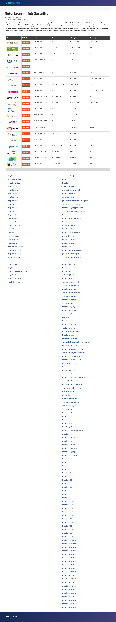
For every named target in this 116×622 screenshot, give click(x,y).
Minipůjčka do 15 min (14, 275)
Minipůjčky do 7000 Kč (68, 561)
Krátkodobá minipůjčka (68, 176)
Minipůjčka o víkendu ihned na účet (72, 356)
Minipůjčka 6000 (13, 193)
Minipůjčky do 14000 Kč (68, 586)
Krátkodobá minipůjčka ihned (70, 331)
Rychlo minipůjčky (67, 314)
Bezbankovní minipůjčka (69, 338)
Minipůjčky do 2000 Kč (68, 544)
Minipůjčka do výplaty (14, 225)
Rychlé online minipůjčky (69, 239)
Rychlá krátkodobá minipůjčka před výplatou (75, 342)
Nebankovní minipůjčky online (70, 282)
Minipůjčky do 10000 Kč (68, 572)
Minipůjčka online (66, 441)
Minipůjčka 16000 (67, 522)
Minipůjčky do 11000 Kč (68, 575)
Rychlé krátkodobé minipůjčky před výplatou (75, 201)
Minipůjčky (64, 183)
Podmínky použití (11, 616)
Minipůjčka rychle (66, 427)
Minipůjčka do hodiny (14, 278)
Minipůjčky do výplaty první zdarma (72, 349)
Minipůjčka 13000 (67, 512)
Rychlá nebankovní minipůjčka (70, 345)
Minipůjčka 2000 (66, 469)
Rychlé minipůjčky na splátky (70, 225)
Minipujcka (64, 462)
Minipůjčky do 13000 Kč (68, 582)
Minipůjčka (64, 459)
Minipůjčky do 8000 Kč (68, 565)
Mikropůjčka (11, 229)
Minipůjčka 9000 (13, 204)
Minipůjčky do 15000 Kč (68, 589)
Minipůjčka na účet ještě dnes (70, 367)
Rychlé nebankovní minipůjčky (70, 204)
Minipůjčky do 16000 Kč (68, 593)
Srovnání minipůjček (14, 239)
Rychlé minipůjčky (67, 303)
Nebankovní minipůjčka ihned (70, 402)
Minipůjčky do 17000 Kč (68, 596)
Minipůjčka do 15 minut (68, 321)
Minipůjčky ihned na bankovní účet (72, 250)
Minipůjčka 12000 (67, 508)
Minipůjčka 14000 (67, 515)
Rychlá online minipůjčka (69, 374)
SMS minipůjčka (66, 395)
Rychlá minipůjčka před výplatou (71, 384)
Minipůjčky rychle (66, 246)
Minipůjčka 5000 (13, 190)
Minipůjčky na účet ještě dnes (70, 232)
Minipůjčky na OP (66, 222)
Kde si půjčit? (12, 232)
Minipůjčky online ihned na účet (71, 218)
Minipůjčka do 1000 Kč (68, 540)
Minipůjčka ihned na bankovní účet (72, 430)
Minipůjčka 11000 (67, 505)
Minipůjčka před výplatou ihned (17, 271)
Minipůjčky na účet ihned (69, 229)
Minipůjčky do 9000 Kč (68, 568)
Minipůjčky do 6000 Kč (68, 558)
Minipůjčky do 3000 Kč (68, 547)
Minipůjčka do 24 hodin (15, 254)
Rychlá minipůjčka (67, 409)
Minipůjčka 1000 (66, 466)
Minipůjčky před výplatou (69, 310)
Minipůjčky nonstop (67, 243)
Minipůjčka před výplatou (69, 455)
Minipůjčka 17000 (67, 526)
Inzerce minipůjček (13, 236)
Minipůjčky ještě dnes (14, 183)
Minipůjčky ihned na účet (69, 300)
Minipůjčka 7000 (13, 197)
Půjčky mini (65, 317)
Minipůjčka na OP (66, 416)
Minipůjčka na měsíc (14, 268)
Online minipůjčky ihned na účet (71, 261)
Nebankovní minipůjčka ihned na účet (73, 353)
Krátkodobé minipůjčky (68, 391)
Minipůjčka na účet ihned (69, 420)
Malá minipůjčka (13, 218)
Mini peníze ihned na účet (69, 363)
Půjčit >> (26, 42)
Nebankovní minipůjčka (68, 406)
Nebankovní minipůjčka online (70, 285)
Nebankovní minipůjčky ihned (70, 292)
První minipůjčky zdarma (69, 275)
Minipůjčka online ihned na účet (71, 360)
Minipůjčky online (66, 278)
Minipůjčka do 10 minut (68, 324)
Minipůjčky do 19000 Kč (68, 604)
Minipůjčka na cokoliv (68, 434)
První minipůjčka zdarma (69, 399)
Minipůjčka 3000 (66, 476)
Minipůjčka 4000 (13, 186)
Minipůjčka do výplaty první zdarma (72, 208)
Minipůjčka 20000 (13, 215)
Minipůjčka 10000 (13, 208)
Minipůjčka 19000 (67, 533)
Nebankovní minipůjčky (68, 296)
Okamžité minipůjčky (68, 186)
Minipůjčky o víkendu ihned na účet (72, 215)
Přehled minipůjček (14, 261)
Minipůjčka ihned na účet (15, 246)
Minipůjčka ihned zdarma (69, 437)
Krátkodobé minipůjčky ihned (70, 190)
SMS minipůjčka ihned (68, 370)
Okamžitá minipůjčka (14, 179)
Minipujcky (64, 179)
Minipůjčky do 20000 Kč (68, 607)
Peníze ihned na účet (14, 222)
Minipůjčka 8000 (13, 201)
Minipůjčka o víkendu (14, 264)
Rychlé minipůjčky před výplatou (71, 257)
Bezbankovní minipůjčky (69, 197)
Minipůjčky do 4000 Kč (68, 551)
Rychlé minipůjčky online (15, 282)
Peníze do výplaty (13, 243)
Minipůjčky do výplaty (68, 307)
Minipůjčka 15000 (13, 211)
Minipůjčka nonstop (14, 176)
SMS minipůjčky (66, 271)
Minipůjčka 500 (66, 473)
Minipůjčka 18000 (67, 529)
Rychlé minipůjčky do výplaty (70, 254)
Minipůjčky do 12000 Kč (68, 579)
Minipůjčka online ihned (68, 444)
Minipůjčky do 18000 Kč (68, 600)
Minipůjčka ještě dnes (68, 335)
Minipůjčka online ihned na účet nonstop (74, 377)
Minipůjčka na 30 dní (14, 250)
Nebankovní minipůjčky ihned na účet (73, 211)
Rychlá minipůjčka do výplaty (70, 381)
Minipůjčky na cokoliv (68, 264)
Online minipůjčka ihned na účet (71, 388)
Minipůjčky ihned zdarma (69, 268)
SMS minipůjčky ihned (68, 236)
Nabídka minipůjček (14, 257)
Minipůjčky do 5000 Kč (68, 554)
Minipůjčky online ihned (68, 289)
